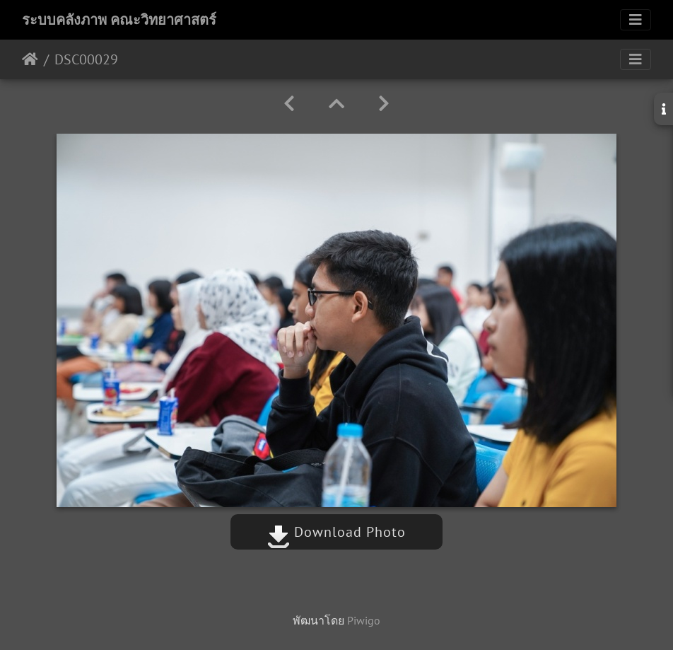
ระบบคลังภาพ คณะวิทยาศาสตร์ (119, 20)
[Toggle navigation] (635, 19)
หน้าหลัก (30, 59)
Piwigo (363, 620)
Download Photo (336, 532)
